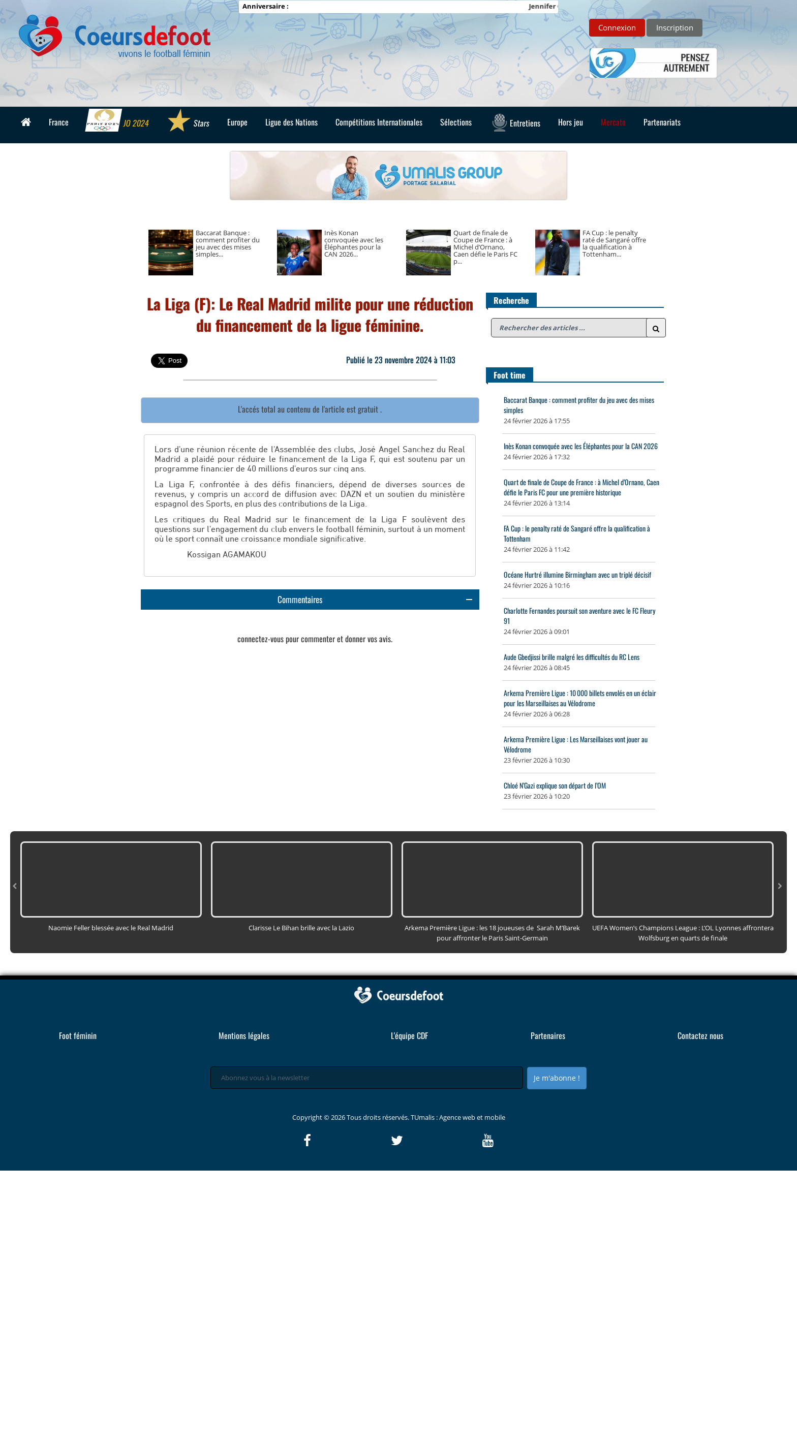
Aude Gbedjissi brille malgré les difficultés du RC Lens (571, 656)
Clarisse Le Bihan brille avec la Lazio (301, 1204)
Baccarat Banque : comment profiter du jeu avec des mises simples (579, 404)
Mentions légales (244, 1312)
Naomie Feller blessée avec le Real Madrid (110, 1204)
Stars (187, 121)
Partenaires (548, 1312)
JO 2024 (117, 121)
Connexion (617, 27)
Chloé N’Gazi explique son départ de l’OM (555, 785)
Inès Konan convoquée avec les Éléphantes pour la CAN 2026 (581, 446)
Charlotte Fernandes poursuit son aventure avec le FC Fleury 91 (579, 615)
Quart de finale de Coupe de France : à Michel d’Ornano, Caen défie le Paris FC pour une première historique (581, 487)
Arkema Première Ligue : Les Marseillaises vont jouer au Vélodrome (576, 744)
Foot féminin (78, 1312)
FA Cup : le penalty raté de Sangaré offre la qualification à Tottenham (577, 533)
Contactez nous (700, 1312)
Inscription (674, 27)
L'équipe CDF (409, 1312)
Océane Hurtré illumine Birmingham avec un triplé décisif (577, 574)
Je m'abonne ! (557, 1354)
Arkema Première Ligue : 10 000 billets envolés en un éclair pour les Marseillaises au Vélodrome (580, 697)
